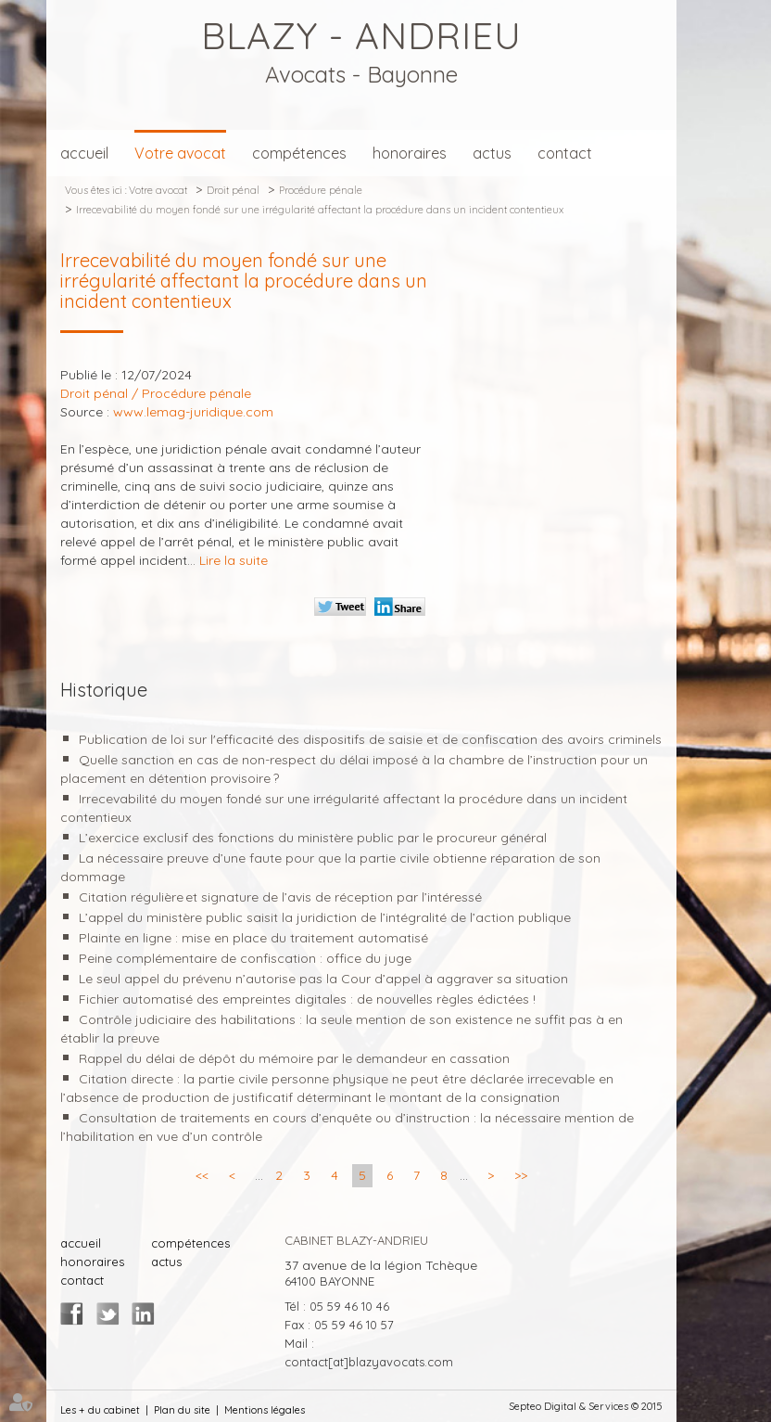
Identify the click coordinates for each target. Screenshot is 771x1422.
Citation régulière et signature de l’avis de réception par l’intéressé (280, 897)
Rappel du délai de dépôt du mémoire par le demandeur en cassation (294, 1058)
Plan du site (182, 1409)
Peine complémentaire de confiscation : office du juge (245, 958)
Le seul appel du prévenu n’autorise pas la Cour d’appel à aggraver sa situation (323, 978)
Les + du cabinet (100, 1409)
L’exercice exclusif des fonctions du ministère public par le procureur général (313, 837)
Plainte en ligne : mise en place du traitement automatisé (253, 937)
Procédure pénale (320, 190)
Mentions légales (264, 1409)
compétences (299, 153)
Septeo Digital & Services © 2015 (586, 1406)
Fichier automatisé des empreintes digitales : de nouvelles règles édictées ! (307, 999)
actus (492, 153)
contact (564, 153)
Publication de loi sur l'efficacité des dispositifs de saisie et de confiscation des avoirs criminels (370, 739)
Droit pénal (233, 190)
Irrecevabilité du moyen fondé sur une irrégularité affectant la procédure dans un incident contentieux (319, 209)
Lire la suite (233, 560)
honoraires (410, 153)
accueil (84, 153)
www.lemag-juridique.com (193, 412)
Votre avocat (180, 153)
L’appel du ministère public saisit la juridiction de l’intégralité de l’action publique (325, 917)
